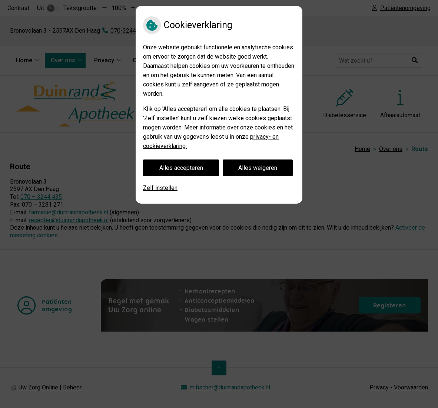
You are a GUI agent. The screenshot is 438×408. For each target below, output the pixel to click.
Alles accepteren (181, 167)
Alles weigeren (257, 167)
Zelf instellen (160, 187)
